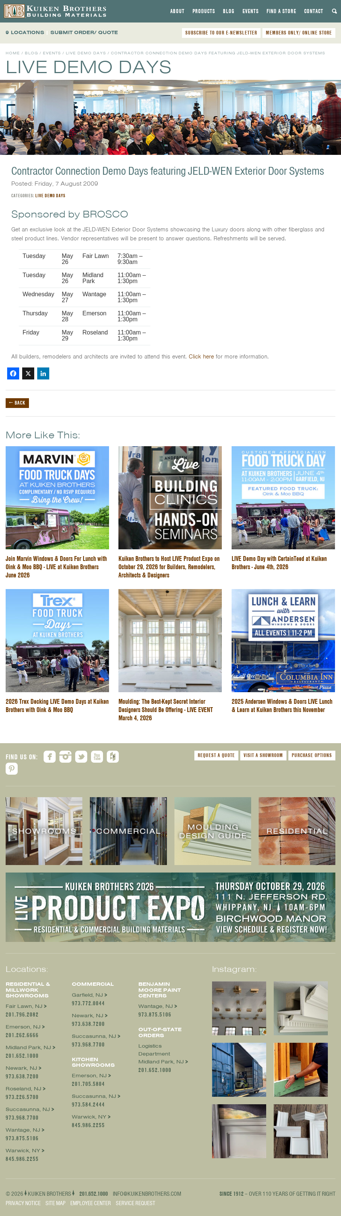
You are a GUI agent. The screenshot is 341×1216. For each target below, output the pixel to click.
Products (203, 11)
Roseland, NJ (23, 1089)
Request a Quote (216, 755)
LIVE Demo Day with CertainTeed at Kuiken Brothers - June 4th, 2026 (279, 562)
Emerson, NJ (23, 1027)
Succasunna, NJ (28, 1109)
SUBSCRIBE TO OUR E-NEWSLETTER (221, 32)
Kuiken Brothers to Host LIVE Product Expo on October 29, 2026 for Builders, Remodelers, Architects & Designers (169, 567)
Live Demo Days (86, 53)
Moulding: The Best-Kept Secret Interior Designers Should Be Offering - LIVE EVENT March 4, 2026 (165, 710)
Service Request (135, 1203)
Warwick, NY (23, 1150)
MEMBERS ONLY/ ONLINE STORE (299, 32)
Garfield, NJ (87, 995)
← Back (17, 402)
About (177, 11)
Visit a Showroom (263, 755)
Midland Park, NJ (28, 1047)
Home (13, 53)
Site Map (55, 1203)
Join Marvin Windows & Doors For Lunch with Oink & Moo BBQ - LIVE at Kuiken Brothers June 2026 (56, 567)
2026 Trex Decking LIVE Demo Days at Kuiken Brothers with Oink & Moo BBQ (57, 705)
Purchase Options (312, 755)
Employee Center (90, 1203)
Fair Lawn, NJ (24, 1006)
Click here (201, 356)
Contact (313, 11)
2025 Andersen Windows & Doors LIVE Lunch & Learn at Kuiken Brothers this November (282, 705)
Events (250, 11)
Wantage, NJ (23, 1130)
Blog (229, 11)
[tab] (177, 11)
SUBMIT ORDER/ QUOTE (84, 32)
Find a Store (281, 11)
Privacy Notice (23, 1203)
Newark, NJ (21, 1068)
